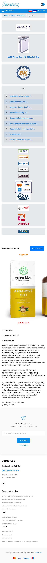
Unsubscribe (23, 445)
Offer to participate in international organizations (20, 541)
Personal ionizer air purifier (11, 502)
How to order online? (9, 517)
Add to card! (37, 248)
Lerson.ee (8, 460)
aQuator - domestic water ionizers (14, 506)
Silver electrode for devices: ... (21, 140)
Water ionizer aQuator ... (19, 102)
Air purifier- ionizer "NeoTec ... (20, 107)
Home (6, 16)
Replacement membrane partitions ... (24, 124)
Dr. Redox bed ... (15, 134)
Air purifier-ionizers (9, 509)
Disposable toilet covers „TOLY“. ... (22, 129)
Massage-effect (7, 531)
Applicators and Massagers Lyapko (14, 499)
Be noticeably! (7, 535)
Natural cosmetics (18, 16)
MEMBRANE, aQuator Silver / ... (21, 96)
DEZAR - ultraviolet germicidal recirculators (17, 496)
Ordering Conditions (9, 523)
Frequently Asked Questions (12, 520)
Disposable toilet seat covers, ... (21, 118)
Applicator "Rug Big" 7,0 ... (19, 113)
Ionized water (7, 538)
